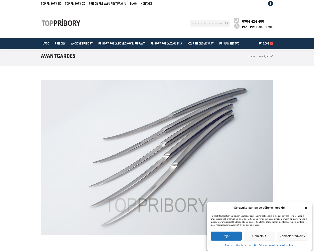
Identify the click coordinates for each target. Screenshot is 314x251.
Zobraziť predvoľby (292, 238)
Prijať (226, 238)
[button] (306, 210)
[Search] (210, 23)
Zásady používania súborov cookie (241, 247)
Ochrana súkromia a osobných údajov (276, 247)
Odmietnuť (259, 238)
